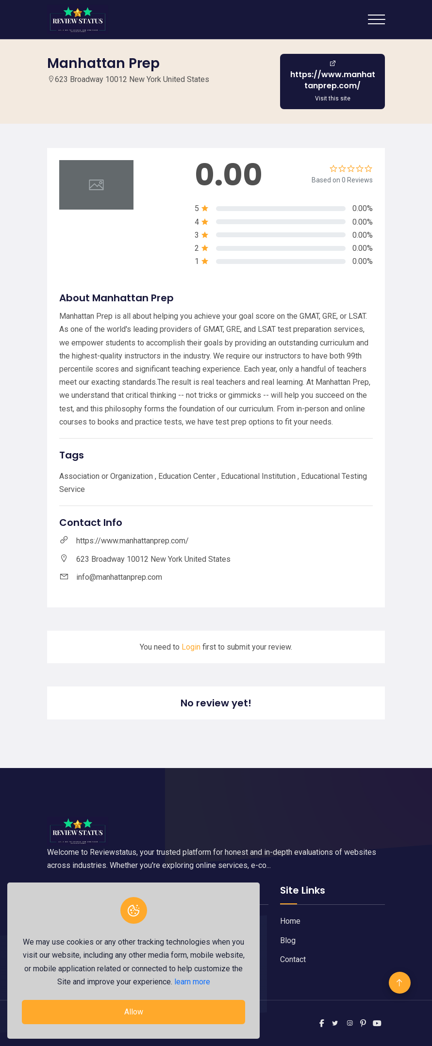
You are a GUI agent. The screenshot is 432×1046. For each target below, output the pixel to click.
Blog (288, 940)
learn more (192, 981)
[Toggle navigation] (376, 19)
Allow (133, 1011)
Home (290, 921)
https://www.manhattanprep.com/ (132, 540)
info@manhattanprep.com (119, 577)
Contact (293, 959)
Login (191, 647)
